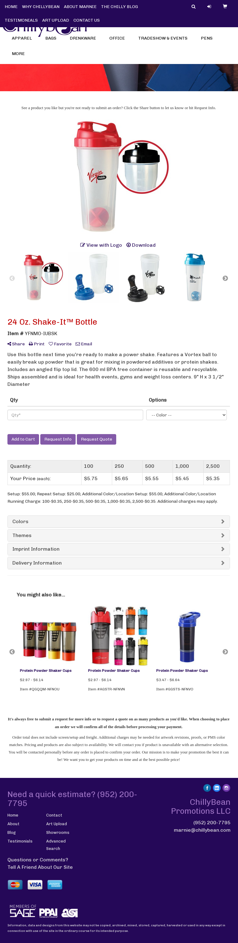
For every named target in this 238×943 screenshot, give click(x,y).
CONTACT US (86, 20)
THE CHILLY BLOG (119, 6)
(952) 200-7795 (212, 823)
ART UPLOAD (55, 20)
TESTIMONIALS (21, 20)
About (13, 823)
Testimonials (20, 841)
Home (12, 815)
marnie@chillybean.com (202, 830)
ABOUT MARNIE (80, 6)
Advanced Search (56, 845)
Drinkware (85, 40)
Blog (11, 832)
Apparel (24, 40)
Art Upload (56, 823)
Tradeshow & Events (165, 40)
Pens (209, 40)
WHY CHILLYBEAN (41, 6)
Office (119, 40)
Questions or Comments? (37, 860)
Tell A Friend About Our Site (40, 867)
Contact (54, 815)
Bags (52, 40)
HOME (11, 6)
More (20, 55)
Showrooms (57, 832)
